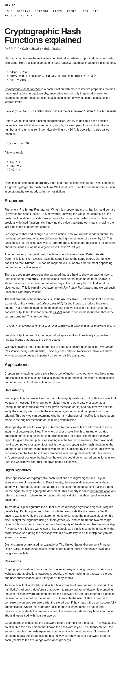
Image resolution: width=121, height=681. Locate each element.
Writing (23, 11)
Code (25, 48)
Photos (10, 15)
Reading (41, 11)
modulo (9, 133)
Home (9, 11)
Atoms (57, 11)
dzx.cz (11, 5)
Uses (84, 11)
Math (46, 48)
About (71, 11)
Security (36, 48)
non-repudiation (100, 490)
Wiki (25, 15)
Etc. (96, 11)
